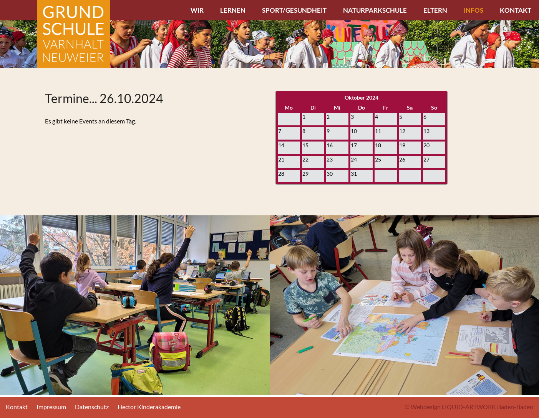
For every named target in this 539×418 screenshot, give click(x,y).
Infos (473, 10)
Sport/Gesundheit (294, 10)
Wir (197, 10)
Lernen (232, 10)
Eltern (435, 10)
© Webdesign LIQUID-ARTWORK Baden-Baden (469, 406)
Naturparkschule (375, 10)
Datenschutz (92, 406)
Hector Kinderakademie (149, 406)
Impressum (51, 406)
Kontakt (515, 10)
